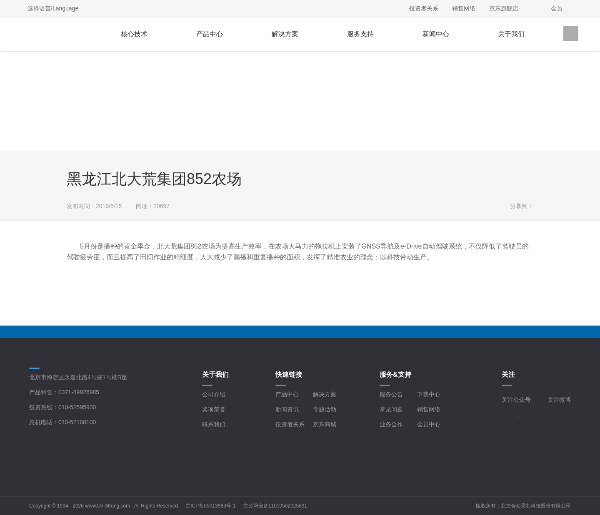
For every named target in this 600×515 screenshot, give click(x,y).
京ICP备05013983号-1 (210, 506)
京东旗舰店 (503, 8)
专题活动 (324, 409)
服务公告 (391, 394)
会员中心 (428, 424)
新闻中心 (435, 33)
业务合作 (391, 424)
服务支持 (360, 33)
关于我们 (511, 33)
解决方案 (285, 33)
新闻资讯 (287, 409)
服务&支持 (395, 374)
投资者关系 (423, 8)
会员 (556, 8)
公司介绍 (213, 394)
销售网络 (463, 8)
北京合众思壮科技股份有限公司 (536, 506)
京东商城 (324, 424)
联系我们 (213, 424)
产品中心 (209, 33)
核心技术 (134, 33)
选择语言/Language (53, 8)
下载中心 (428, 394)
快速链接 (288, 374)
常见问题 (391, 409)
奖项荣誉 (213, 409)
